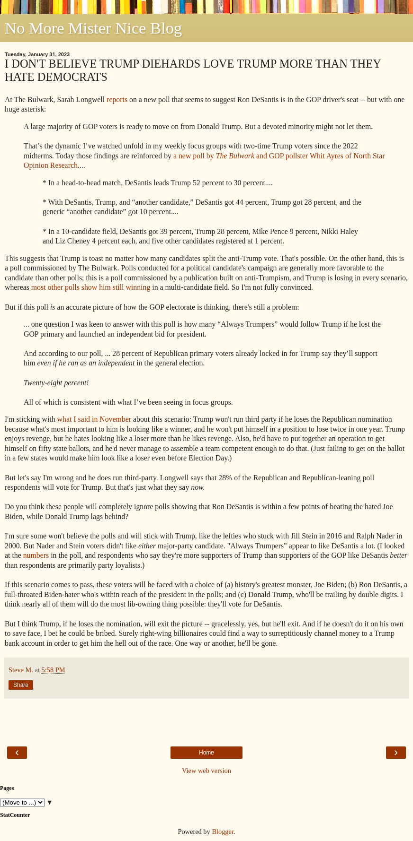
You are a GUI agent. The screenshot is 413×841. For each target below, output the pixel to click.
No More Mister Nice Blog (93, 28)
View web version (206, 770)
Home (206, 752)
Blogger (222, 831)
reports (117, 99)
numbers (36, 555)
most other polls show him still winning (91, 287)
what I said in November (94, 419)
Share (20, 685)
